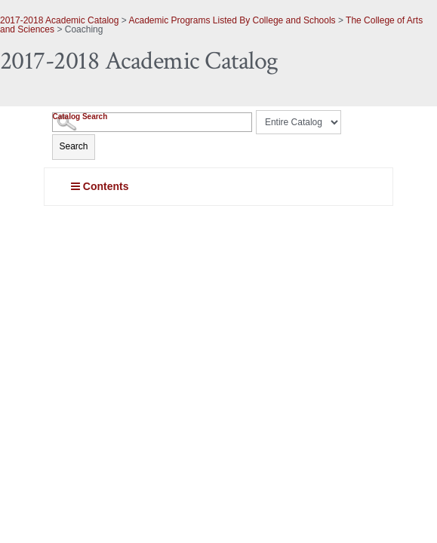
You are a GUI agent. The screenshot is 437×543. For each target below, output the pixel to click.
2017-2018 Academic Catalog (59, 20)
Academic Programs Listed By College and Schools (231, 20)
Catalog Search (79, 116)
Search (73, 146)
